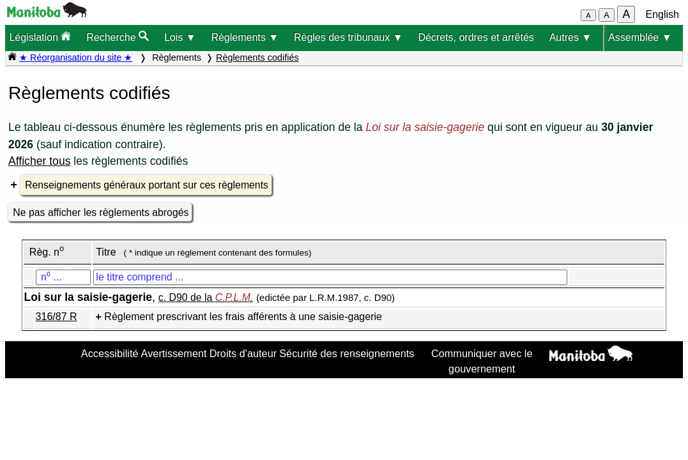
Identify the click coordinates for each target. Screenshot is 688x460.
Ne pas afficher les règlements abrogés (100, 212)
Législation (40, 37)
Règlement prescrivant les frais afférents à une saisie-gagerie (243, 316)
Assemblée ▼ (639, 37)
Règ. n (46, 252)
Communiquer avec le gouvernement (482, 361)
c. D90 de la (205, 297)
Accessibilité (110, 353)
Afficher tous (39, 161)
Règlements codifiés (257, 57)
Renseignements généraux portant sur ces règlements (146, 185)
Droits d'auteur (243, 353)
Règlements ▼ (245, 37)
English (662, 14)
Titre (106, 252)
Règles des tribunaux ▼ (348, 37)
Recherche (117, 37)
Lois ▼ (180, 37)
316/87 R (56, 316)
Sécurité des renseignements (346, 353)
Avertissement (174, 353)
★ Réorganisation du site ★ (75, 57)
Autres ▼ (570, 37)
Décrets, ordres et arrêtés (475, 37)
